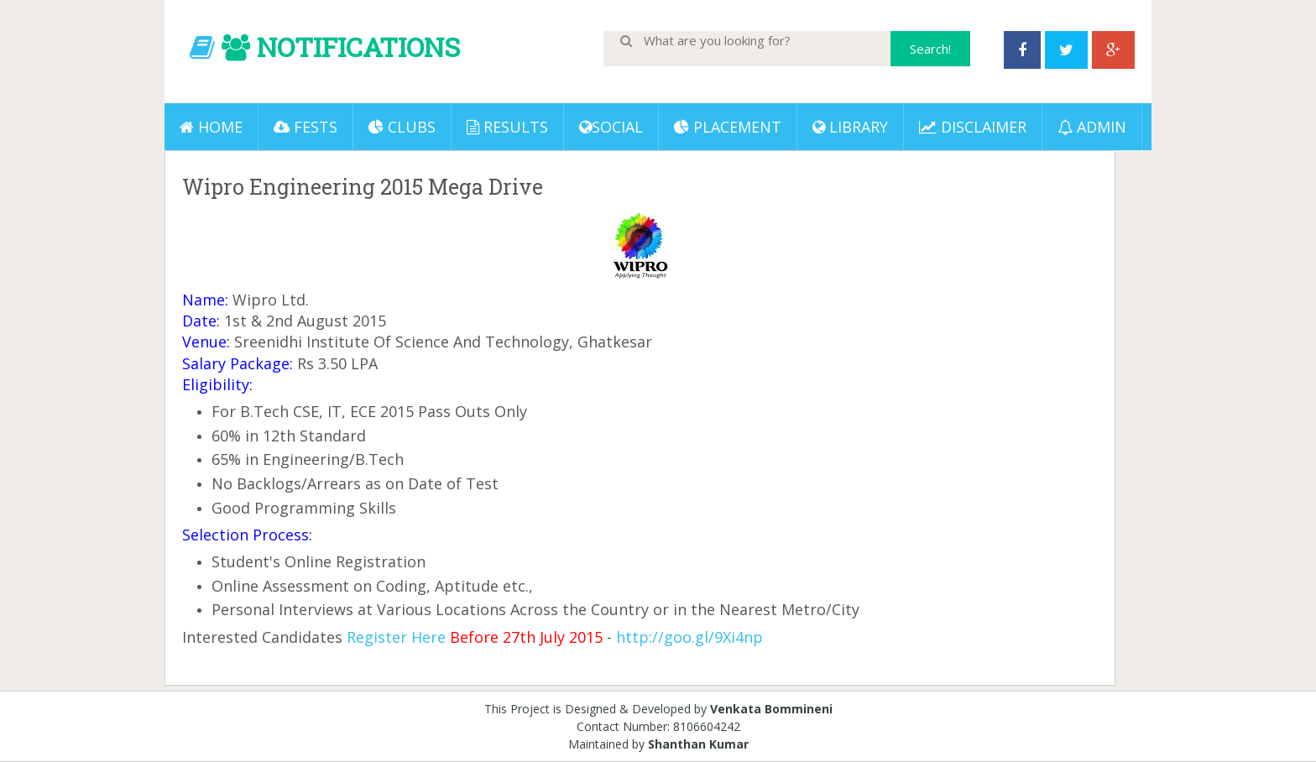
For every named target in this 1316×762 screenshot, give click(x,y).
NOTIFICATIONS (358, 47)
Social (611, 127)
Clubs (402, 127)
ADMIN (1092, 127)
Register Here (396, 637)
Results (507, 127)
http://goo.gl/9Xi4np (689, 637)
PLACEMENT (727, 127)
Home (211, 127)
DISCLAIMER (972, 127)
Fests (305, 127)
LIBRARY (850, 127)
